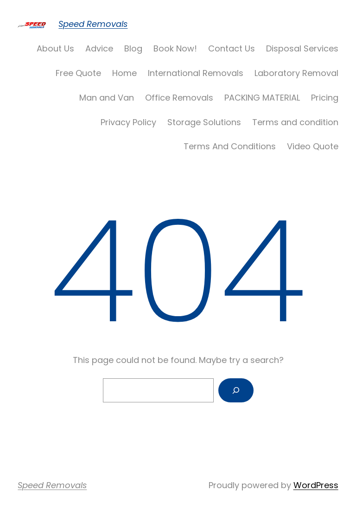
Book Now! (175, 48)
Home (124, 73)
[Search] (236, 390)
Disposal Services (302, 48)
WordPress (315, 485)
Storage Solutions (204, 122)
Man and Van (106, 97)
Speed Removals (92, 24)
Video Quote (312, 146)
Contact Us (231, 48)
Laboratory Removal (296, 73)
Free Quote (78, 73)
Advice (99, 48)
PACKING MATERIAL (262, 97)
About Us (55, 48)
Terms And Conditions (230, 146)
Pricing (324, 97)
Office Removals (179, 97)
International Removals (195, 73)
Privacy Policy (128, 122)
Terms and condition (295, 122)
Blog (133, 48)
